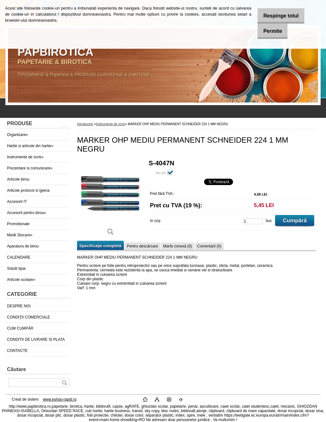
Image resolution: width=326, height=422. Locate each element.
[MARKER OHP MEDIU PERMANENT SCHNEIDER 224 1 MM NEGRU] (110, 200)
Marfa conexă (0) (177, 246)
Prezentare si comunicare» (30, 168)
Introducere (85, 124)
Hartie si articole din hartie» (30, 146)
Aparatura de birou (23, 246)
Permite (268, 31)
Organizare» (17, 134)
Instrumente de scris (110, 124)
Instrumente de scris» (25, 157)
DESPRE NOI (19, 306)
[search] (64, 383)
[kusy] (253, 221)
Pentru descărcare (142, 246)
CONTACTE (17, 350)
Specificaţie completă (100, 245)
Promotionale (18, 224)
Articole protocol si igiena (28, 190)
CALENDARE (18, 257)
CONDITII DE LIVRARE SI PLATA (36, 339)
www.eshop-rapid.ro (59, 399)
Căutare (16, 369)
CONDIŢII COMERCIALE (28, 317)
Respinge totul (277, 15)
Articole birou (18, 179)
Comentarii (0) (209, 246)
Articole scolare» (21, 279)
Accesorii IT (17, 201)
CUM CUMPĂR (20, 328)
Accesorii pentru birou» (26, 213)
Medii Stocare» (19, 235)
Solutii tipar (16, 268)
